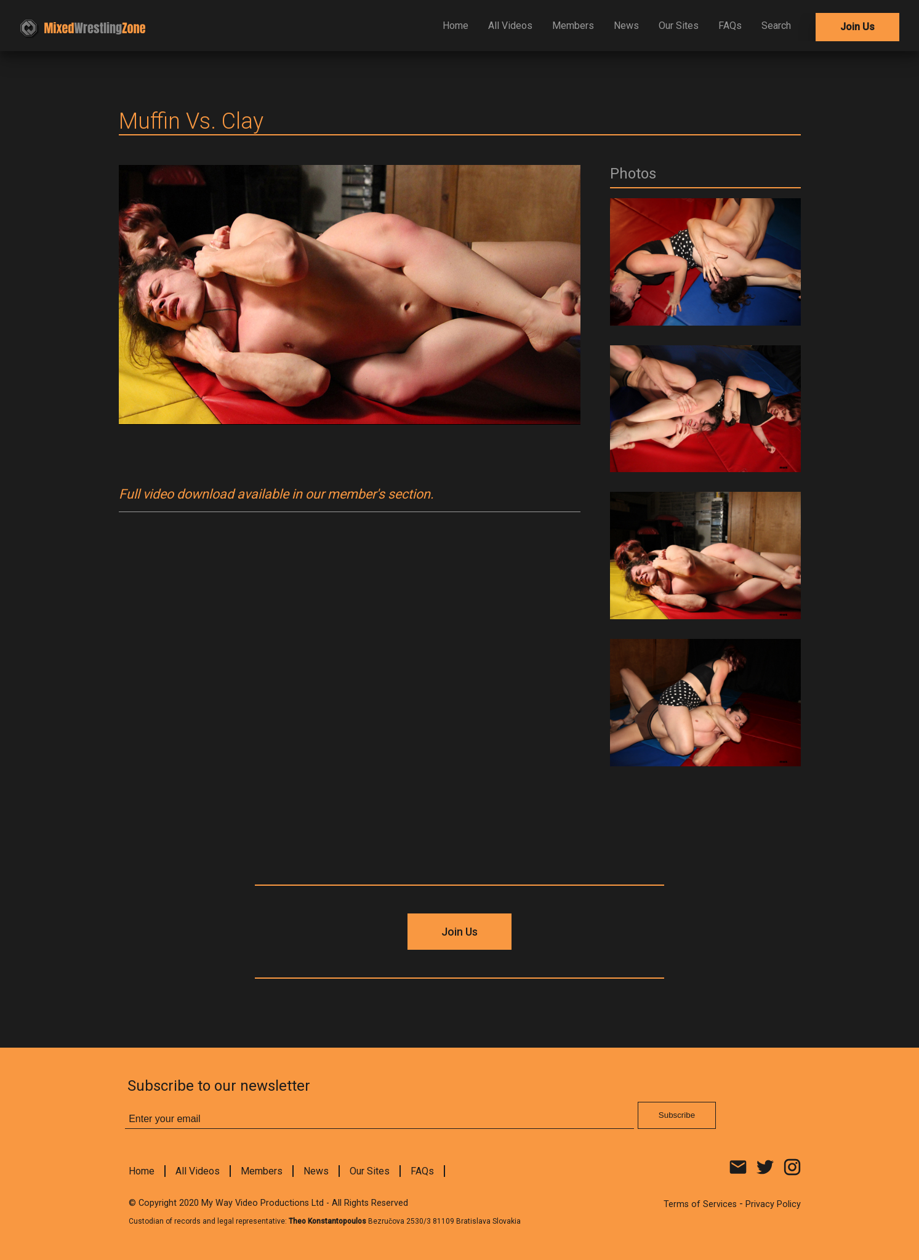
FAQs (730, 25)
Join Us (857, 27)
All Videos (510, 25)
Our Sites (679, 25)
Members (573, 25)
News (626, 25)
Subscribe (677, 1115)
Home (455, 25)
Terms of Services (700, 1204)
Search (776, 25)
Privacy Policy (773, 1204)
